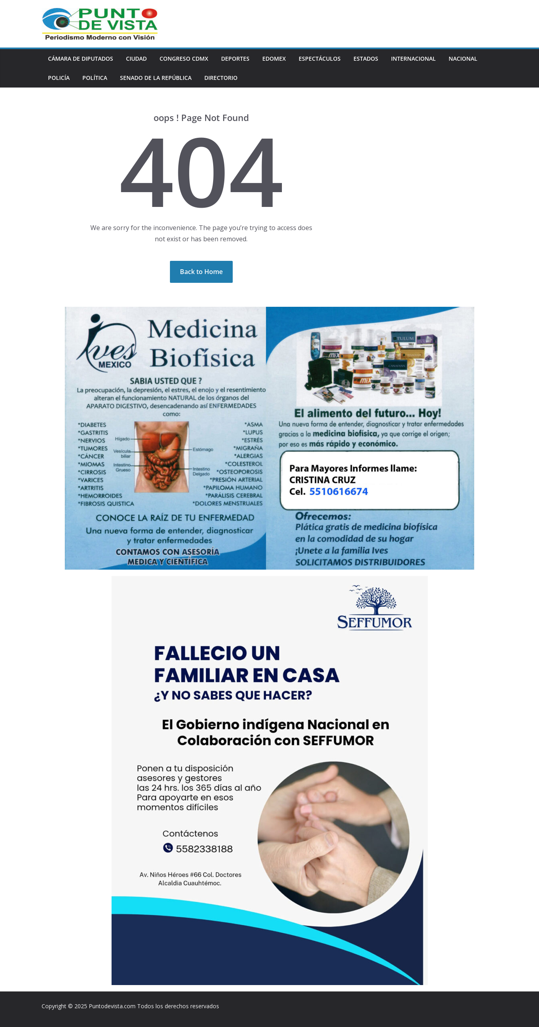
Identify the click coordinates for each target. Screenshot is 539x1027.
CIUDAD (136, 58)
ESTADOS (365, 58)
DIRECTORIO (221, 77)
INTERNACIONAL (413, 58)
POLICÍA (59, 77)
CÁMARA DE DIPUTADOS (80, 58)
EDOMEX (274, 58)
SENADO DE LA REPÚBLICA (156, 77)
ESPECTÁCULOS (320, 58)
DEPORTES (235, 58)
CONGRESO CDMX (184, 58)
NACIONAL (463, 58)
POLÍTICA (94, 77)
